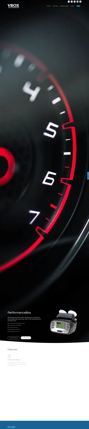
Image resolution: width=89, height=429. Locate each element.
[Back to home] (13, 6)
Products (48, 6)
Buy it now (26, 337)
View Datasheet (14, 337)
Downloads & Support (64, 6)
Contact (72, 6)
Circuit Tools (55, 6)
